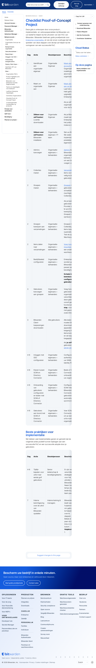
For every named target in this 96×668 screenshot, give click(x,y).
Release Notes (9, 20)
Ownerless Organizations (13, 95)
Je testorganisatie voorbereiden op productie (11, 104)
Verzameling (69, 170)
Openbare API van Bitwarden (10, 67)
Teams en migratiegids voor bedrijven (13, 87)
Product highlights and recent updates (12, 77)
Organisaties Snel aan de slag (12, 43)
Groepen (67, 185)
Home (6, 17)
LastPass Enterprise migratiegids (12, 92)
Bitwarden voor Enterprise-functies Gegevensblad (11, 82)
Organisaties (9, 40)
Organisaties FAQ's (12, 74)
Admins (67, 150)
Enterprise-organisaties (35, 40)
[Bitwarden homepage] (11, 654)
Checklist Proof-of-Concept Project (12, 99)
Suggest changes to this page (48, 555)
